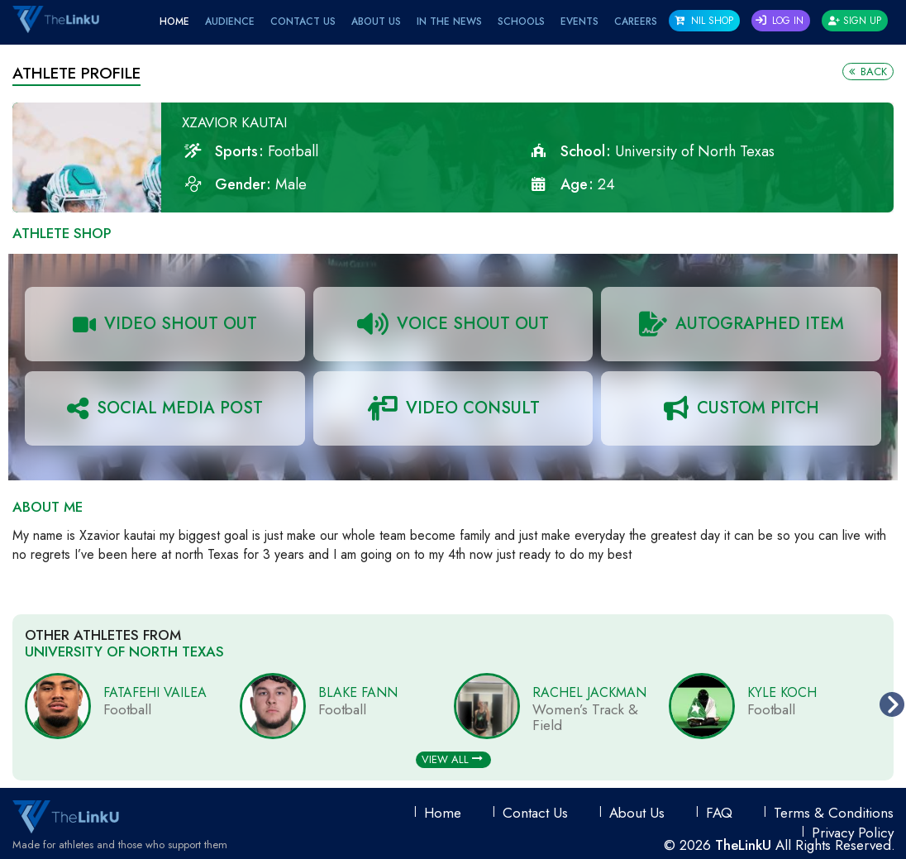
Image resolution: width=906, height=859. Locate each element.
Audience (230, 21)
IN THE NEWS (449, 21)
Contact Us (303, 21)
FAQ (719, 813)
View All (452, 759)
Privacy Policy (853, 832)
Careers (635, 21)
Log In (779, 20)
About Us (376, 21)
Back (868, 71)
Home (174, 21)
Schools (521, 21)
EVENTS (579, 21)
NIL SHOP (704, 20)
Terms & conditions (834, 813)
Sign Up (854, 20)
